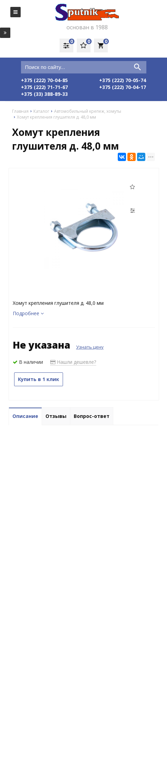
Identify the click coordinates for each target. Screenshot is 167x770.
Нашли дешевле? (73, 362)
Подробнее (28, 313)
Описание (25, 416)
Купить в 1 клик (38, 379)
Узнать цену (90, 347)
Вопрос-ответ (91, 416)
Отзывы (55, 416)
